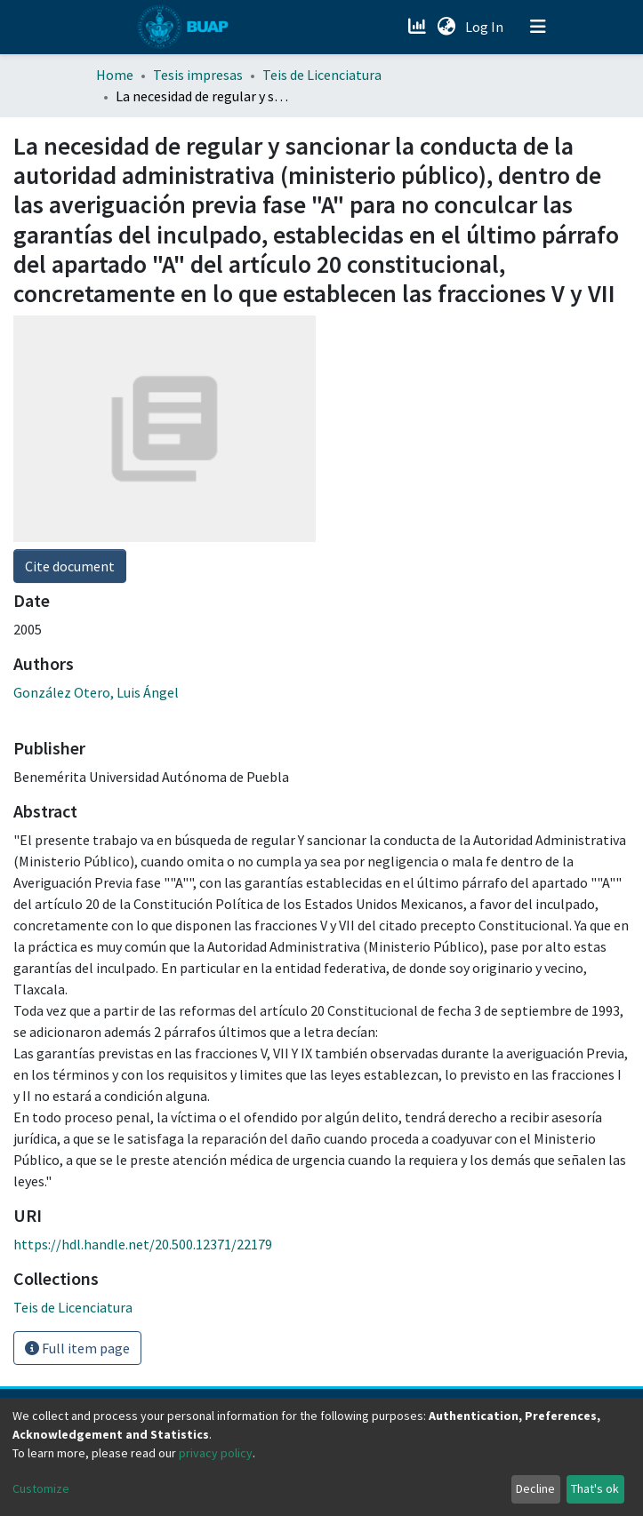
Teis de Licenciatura (322, 75)
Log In (486, 27)
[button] (447, 26)
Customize (40, 1488)
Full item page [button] (77, 1348)
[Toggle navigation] (538, 27)
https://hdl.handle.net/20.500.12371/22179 (142, 1244)
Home (114, 75)
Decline (535, 1488)
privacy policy (216, 1453)
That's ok (595, 1488)
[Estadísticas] (419, 26)
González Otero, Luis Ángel (96, 692)
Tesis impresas (198, 75)
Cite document (70, 566)
